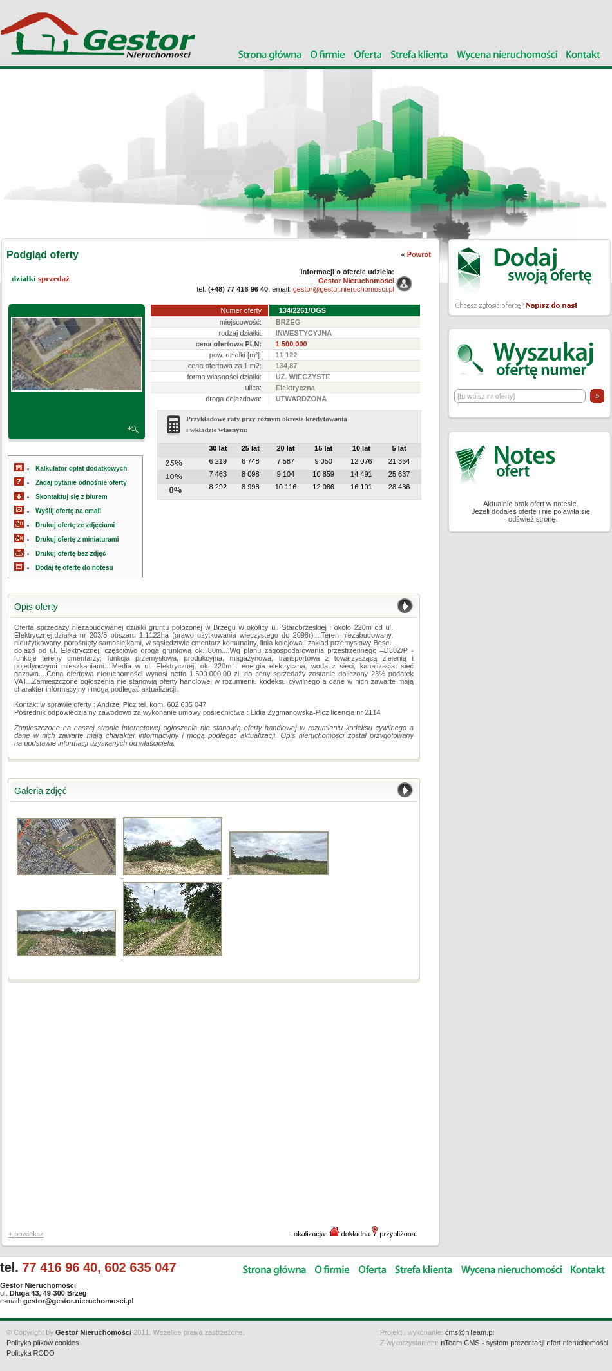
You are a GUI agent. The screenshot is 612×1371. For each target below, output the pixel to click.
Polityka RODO (30, 1353)
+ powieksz (26, 1234)
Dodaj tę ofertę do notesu (74, 567)
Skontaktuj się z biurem (71, 496)
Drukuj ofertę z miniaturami (77, 539)
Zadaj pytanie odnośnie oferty (81, 482)
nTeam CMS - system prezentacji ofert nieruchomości (524, 1343)
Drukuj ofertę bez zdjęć (70, 553)
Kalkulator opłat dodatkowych (81, 468)
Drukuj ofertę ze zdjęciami (75, 525)
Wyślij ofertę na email (68, 511)
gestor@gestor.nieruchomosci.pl (343, 289)
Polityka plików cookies (42, 1343)
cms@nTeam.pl (469, 1332)
